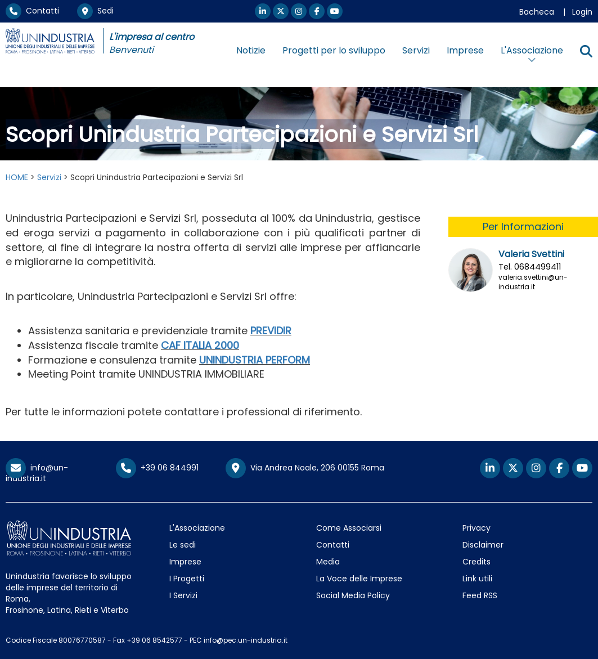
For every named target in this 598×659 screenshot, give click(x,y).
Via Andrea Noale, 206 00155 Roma (305, 468)
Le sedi (182, 544)
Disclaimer (482, 544)
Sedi (95, 10)
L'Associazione (197, 528)
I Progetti (186, 578)
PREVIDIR (270, 331)
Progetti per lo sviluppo (333, 50)
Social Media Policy (353, 595)
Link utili (477, 578)
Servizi (416, 50)
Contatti (32, 10)
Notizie (251, 50)
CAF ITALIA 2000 (200, 345)
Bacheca (536, 11)
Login (582, 11)
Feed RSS (479, 595)
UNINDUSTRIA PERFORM (254, 360)
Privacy (476, 528)
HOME (17, 177)
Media (328, 561)
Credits (476, 561)
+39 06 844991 (157, 467)
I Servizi (183, 595)
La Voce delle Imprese (359, 578)
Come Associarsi (348, 528)
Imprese (465, 50)
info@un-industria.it (37, 473)
